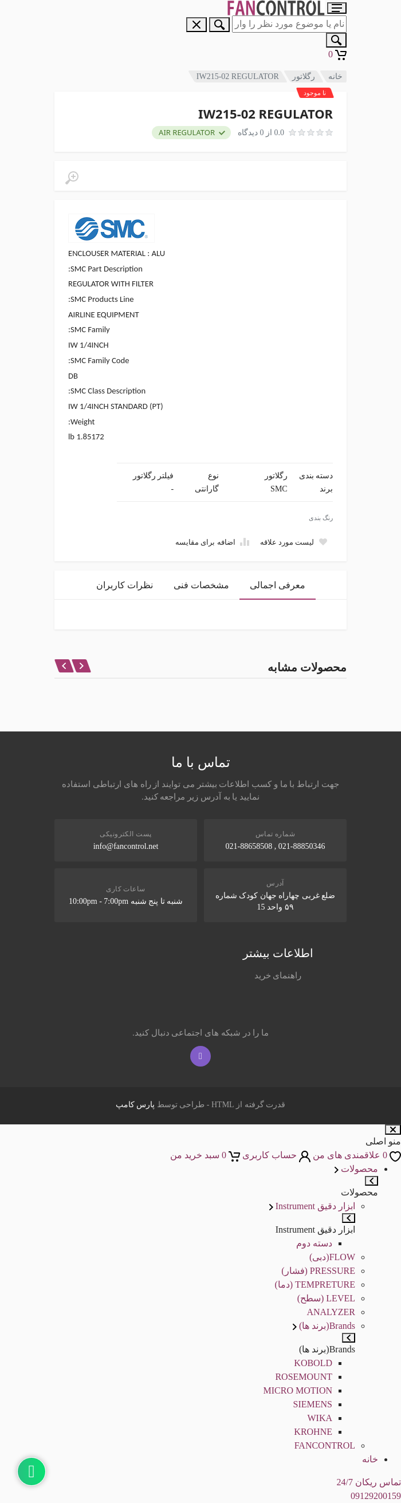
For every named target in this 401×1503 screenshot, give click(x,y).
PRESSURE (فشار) (318, 1271)
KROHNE (313, 1432)
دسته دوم (314, 1243)
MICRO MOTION (298, 1390)
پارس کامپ (135, 1104)
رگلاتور (303, 76)
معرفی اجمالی (277, 585)
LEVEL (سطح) (326, 1298)
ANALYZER (330, 1312)
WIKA (319, 1418)
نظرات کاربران (124, 585)
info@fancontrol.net (126, 846)
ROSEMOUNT (303, 1377)
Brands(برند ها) (324, 1326)
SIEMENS (312, 1404)
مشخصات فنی (201, 585)
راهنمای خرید (278, 975)
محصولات (356, 1169)
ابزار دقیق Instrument (312, 1206)
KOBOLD (313, 1363)
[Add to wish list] (293, 542)
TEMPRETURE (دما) (314, 1284)
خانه (335, 76)
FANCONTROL (324, 1445)
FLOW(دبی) (332, 1257)
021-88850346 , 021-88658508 (275, 846)
